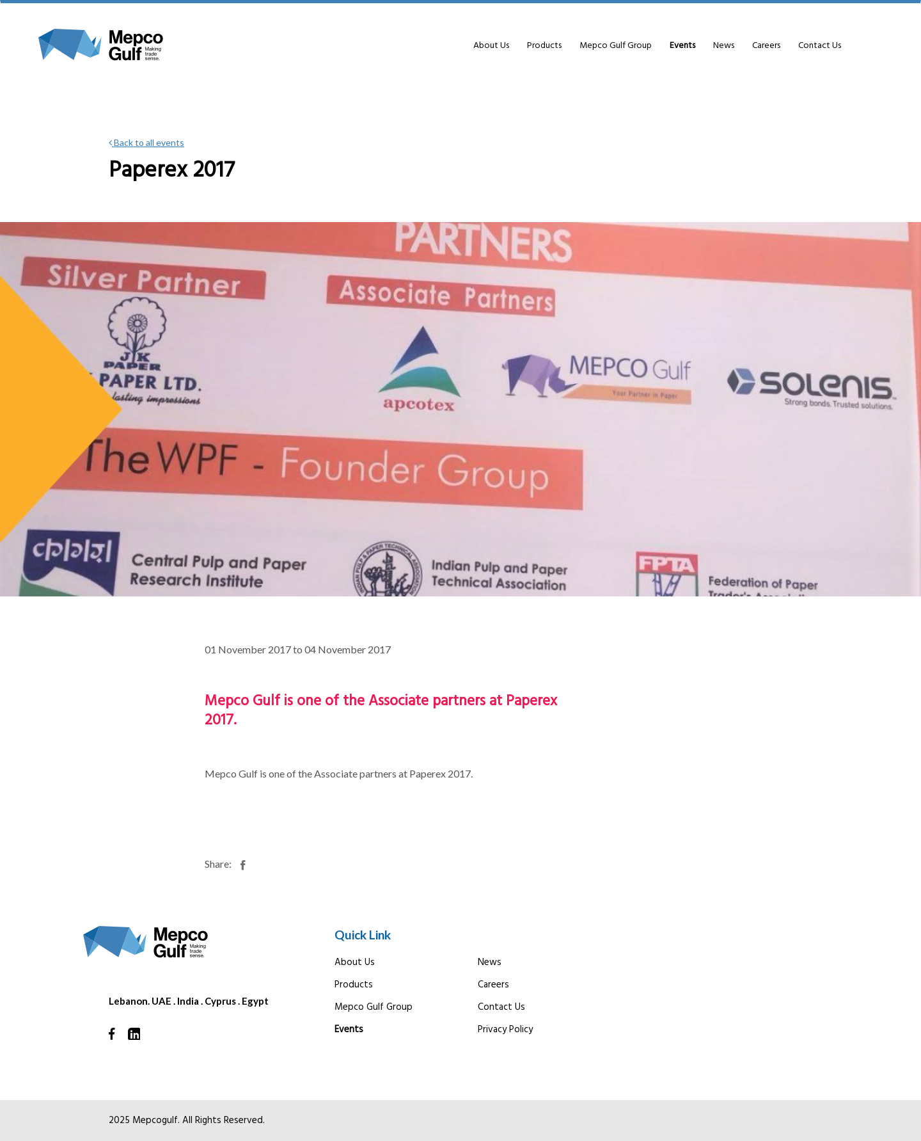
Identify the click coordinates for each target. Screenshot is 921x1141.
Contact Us (819, 45)
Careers (766, 45)
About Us (491, 45)
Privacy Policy (505, 1029)
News (723, 45)
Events (682, 45)
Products (544, 45)
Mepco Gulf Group (615, 45)
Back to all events (146, 142)
